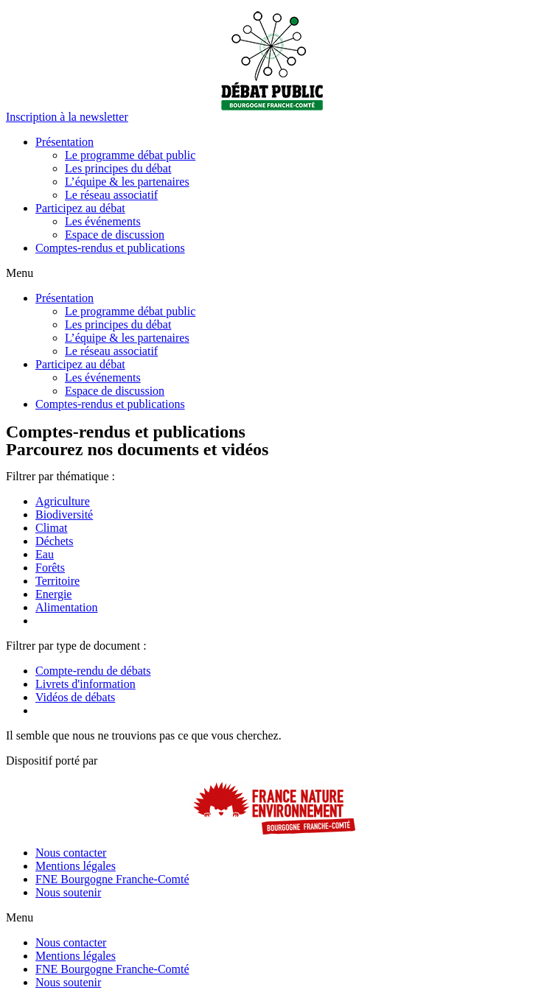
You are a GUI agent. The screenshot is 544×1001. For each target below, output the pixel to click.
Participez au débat (80, 208)
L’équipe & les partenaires (127, 181)
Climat (51, 527)
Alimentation (66, 607)
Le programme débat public (130, 155)
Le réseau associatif (111, 195)
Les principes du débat (118, 168)
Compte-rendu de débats (92, 670)
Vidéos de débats (75, 697)
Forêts (50, 567)
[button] (67, 116)
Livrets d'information (85, 684)
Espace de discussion (114, 234)
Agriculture (62, 501)
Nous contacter (70, 852)
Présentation (64, 142)
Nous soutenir (68, 892)
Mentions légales (75, 866)
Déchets (54, 541)
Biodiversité (64, 514)
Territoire (57, 581)
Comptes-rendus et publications (110, 248)
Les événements (103, 221)
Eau (44, 554)
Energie (53, 594)
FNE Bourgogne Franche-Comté (112, 879)
